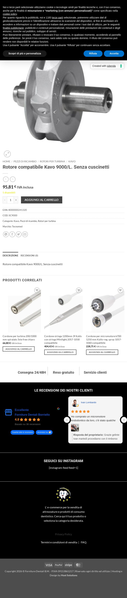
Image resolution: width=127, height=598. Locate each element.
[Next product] (5, 179)
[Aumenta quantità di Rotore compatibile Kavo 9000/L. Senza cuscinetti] (16, 199)
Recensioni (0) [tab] (29, 255)
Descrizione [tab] (10, 255)
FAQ (83, 542)
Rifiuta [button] (93, 53)
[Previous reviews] (67, 420)
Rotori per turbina (52, 161)
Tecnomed (17, 226)
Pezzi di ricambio (25, 161)
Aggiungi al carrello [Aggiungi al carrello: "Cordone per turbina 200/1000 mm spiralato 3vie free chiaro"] (18, 349)
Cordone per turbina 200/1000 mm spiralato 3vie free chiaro (20, 338)
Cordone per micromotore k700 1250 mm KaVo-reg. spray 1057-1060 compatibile (104, 339)
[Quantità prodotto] (10, 199)
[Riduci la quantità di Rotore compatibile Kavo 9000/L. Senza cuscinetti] (5, 199)
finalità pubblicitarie (13, 28)
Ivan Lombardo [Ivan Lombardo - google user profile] (88, 402)
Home (6, 161)
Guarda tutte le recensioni (22, 432)
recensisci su (42, 432)
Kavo (71, 161)
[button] (7, 154)
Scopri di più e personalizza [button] (24, 53)
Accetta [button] (114, 53)
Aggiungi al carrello (42, 199)
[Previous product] (12, 179)
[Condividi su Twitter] (19, 234)
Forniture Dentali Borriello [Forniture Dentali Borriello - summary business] (32, 414)
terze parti (57, 17)
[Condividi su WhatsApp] (6, 234)
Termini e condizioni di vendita (59, 542)
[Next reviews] (124, 420)
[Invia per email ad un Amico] (25, 234)
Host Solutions (69, 575)
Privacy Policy (63, 534)
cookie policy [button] (10, 14)
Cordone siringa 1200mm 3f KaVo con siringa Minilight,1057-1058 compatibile (63, 339)
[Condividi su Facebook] (12, 234)
